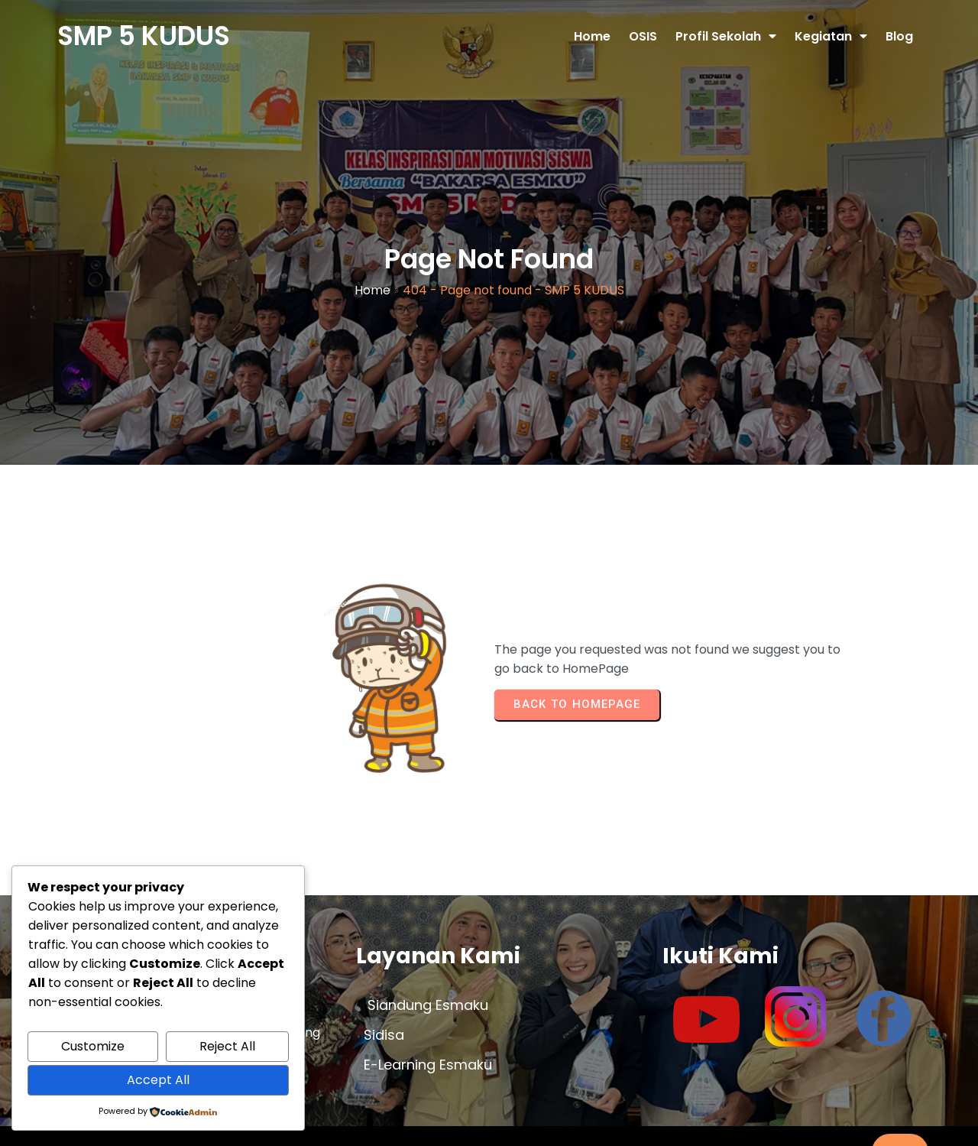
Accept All (158, 1080)
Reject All (227, 1046)
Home (372, 278)
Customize (93, 1046)
